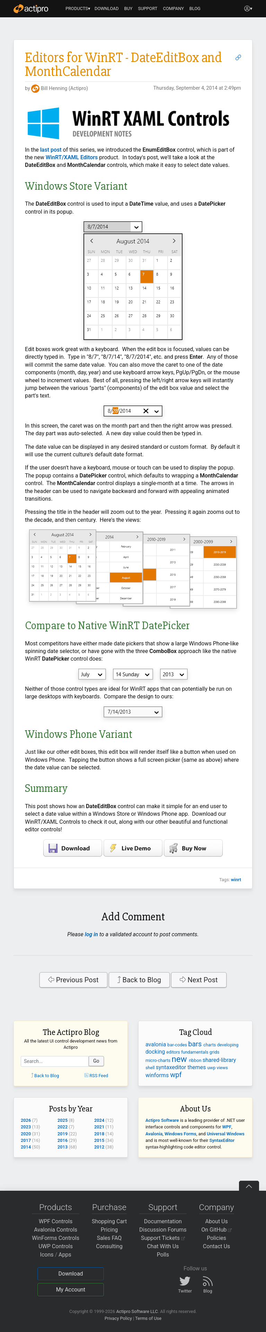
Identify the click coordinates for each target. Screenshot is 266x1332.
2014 (26, 1147)
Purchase (109, 1207)
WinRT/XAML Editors (72, 157)
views (222, 1067)
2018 (99, 1133)
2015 (99, 1140)
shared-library (219, 1060)
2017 (26, 1140)
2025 (62, 1120)
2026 (26, 1120)
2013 (62, 1147)
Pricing (109, 1229)
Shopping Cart (109, 1221)
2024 (99, 1120)
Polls (163, 1254)
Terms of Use (148, 1318)
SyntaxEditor (222, 1140)
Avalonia (153, 1133)
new (180, 1059)
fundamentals (195, 1052)
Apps (65, 1254)
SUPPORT (148, 8)
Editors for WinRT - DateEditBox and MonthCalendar (123, 64)
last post (51, 149)
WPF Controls (55, 1221)
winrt (236, 879)
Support (162, 1207)
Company (216, 1207)
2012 (99, 1147)
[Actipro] (31, 9)
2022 (62, 1126)
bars (195, 1044)
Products (55, 1207)
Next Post (199, 980)
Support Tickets (163, 1238)
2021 (99, 1126)
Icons (47, 1254)
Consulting (109, 1246)
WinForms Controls (55, 1238)
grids (214, 1052)
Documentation (163, 1221)
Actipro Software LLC (137, 1311)
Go (96, 1061)
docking (155, 1051)
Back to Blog (139, 980)
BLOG (195, 8)
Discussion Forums (163, 1229)
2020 (26, 1133)
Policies (216, 1238)
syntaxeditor (171, 1067)
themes (197, 1067)
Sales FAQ (109, 1238)
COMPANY (173, 8)
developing (228, 1044)
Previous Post (73, 980)
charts (210, 1044)
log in (91, 934)
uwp (212, 1067)
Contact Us (216, 1246)
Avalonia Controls (55, 1229)
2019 (62, 1133)
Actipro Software (162, 1120)
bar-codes (177, 1044)
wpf (175, 1075)
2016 (62, 1140)
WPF (226, 1126)
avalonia (156, 1044)
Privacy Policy (118, 1318)
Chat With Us (163, 1246)
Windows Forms (180, 1133)
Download (70, 1273)
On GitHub (216, 1229)
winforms (157, 1075)
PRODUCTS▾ (77, 8)
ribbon (195, 1060)
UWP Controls (55, 1246)
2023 (26, 1126)
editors (173, 1052)
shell (150, 1067)
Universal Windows (226, 1133)
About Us (216, 1221)
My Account (71, 1289)
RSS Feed (96, 1075)
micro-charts (158, 1060)
